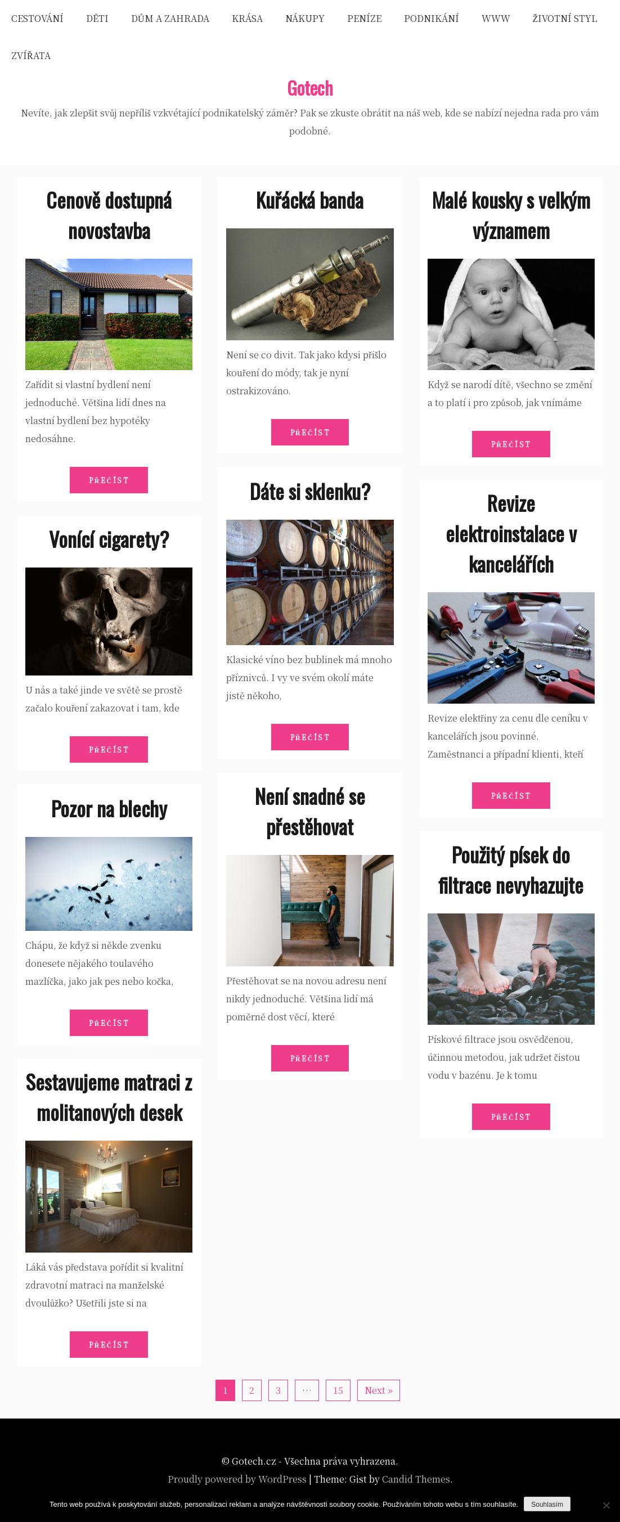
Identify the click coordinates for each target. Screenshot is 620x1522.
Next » (379, 1390)
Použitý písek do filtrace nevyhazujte (510, 869)
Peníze (364, 18)
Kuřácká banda (309, 199)
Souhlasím (547, 1505)
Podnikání (431, 18)
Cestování (37, 18)
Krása (247, 18)
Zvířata (31, 55)
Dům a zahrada (170, 18)
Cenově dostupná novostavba (109, 214)
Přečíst (109, 480)
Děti (97, 18)
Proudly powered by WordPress (237, 1479)
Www (496, 18)
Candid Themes (416, 1479)
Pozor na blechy (109, 808)
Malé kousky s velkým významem (511, 214)
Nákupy (305, 18)
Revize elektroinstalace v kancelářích (511, 533)
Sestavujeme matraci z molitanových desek (109, 1096)
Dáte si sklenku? (310, 491)
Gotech (310, 87)
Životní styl (565, 18)
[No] (606, 1505)
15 (338, 1390)
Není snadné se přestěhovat (310, 811)
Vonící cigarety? (109, 538)
